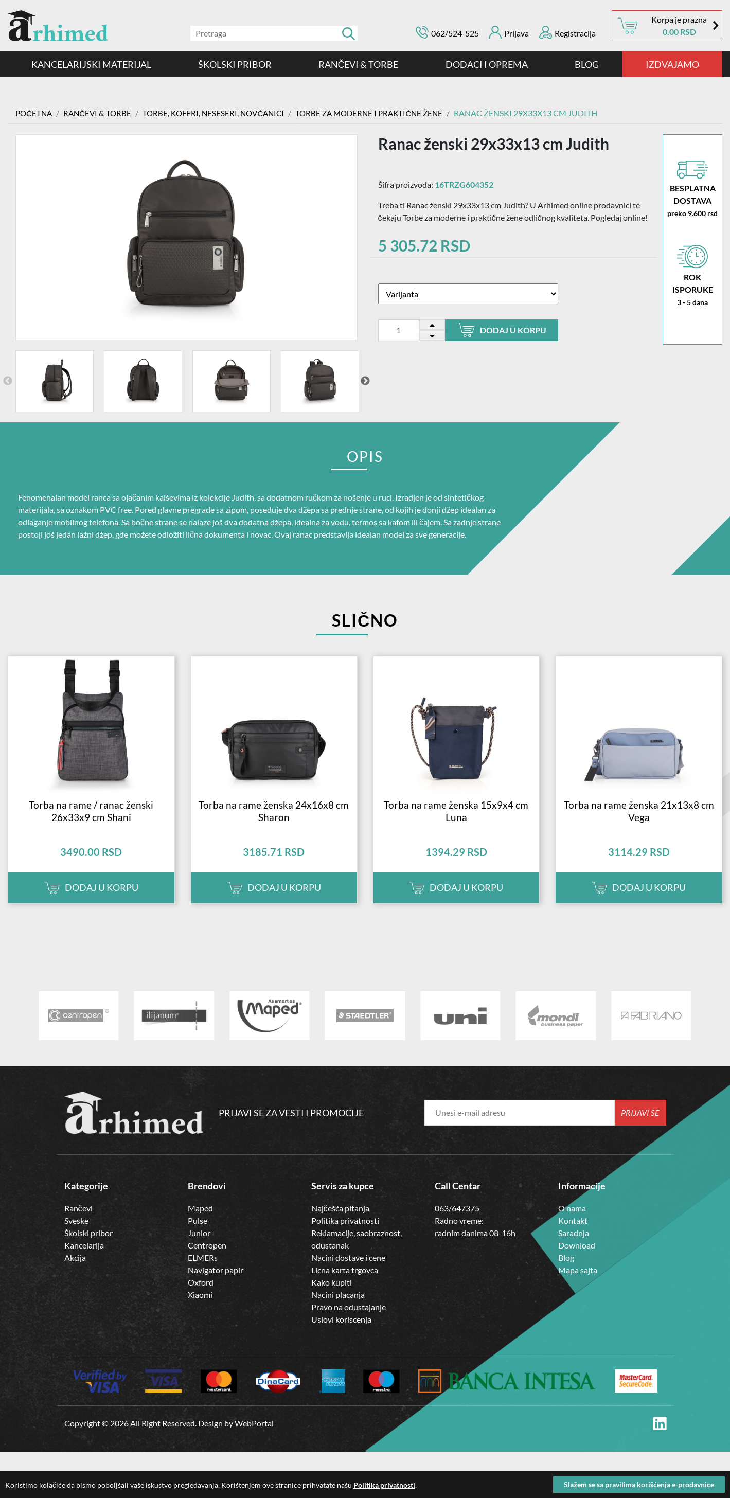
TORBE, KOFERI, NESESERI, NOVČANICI (221, 113)
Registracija (567, 32)
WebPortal (254, 1436)
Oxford (200, 1295)
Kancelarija (84, 1258)
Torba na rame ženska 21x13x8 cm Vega (639, 823)
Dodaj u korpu (501, 329)
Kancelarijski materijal (91, 64)
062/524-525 (455, 33)
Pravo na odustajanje (348, 1320)
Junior (199, 1246)
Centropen (207, 1258)
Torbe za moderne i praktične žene (383, 113)
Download (576, 1258)
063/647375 (457, 1221)
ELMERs (203, 1270)
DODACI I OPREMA (487, 64)
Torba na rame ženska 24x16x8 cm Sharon (274, 823)
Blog (587, 64)
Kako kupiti (331, 1295)
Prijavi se (640, 1125)
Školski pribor (88, 1246)
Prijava (509, 32)
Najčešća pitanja (340, 1221)
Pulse (197, 1233)
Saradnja (573, 1246)
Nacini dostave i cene (348, 1270)
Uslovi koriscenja (341, 1332)
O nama (572, 1221)
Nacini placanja (338, 1307)
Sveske (76, 1233)
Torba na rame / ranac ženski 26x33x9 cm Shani (91, 823)
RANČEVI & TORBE (358, 64)
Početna (35, 113)
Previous (8, 381)
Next (365, 381)
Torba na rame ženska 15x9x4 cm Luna (456, 823)
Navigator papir (215, 1283)
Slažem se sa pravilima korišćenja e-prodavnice (639, 1484)
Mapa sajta (577, 1283)
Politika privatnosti (345, 1233)
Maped (200, 1221)
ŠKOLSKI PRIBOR (235, 64)
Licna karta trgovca (344, 1283)
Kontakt (572, 1233)
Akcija (75, 1270)
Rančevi (78, 1221)
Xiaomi (200, 1307)
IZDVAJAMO (672, 64)
